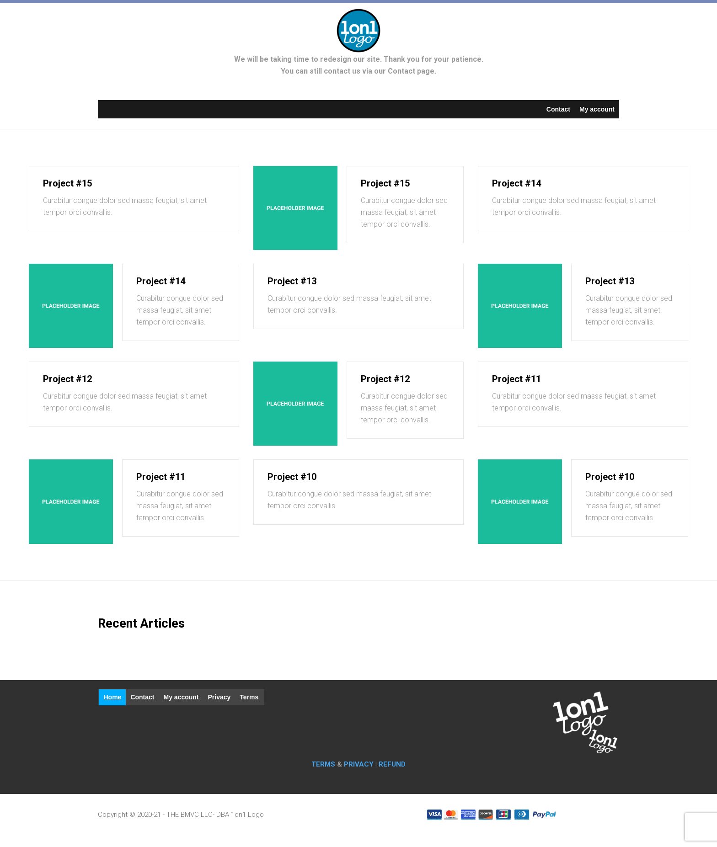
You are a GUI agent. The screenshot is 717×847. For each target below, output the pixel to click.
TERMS (324, 764)
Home (112, 697)
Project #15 (67, 183)
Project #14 (516, 183)
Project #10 (292, 476)
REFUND (392, 764)
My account (597, 109)
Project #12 (67, 379)
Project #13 (292, 281)
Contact (558, 109)
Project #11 (516, 379)
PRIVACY (359, 764)
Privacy (219, 697)
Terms (249, 697)
